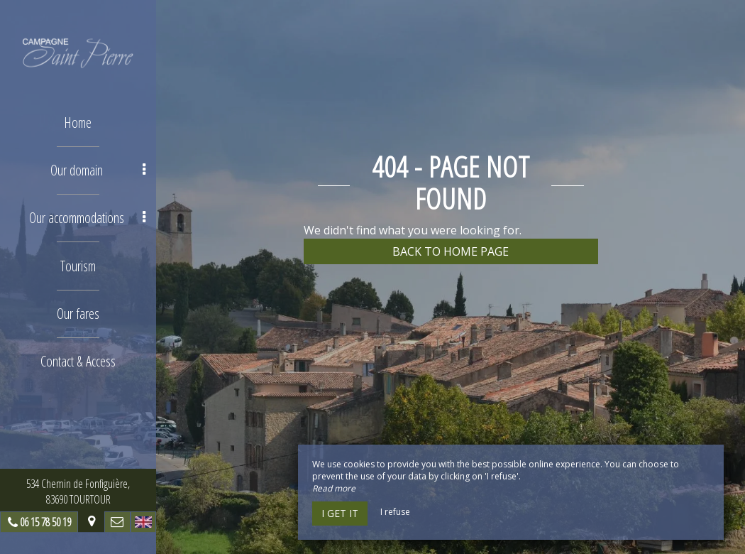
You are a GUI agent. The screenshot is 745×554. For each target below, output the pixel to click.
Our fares (78, 312)
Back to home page (450, 251)
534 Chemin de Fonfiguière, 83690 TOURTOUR (78, 491)
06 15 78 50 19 (45, 522)
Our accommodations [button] (87, 217)
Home (78, 122)
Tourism (78, 265)
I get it (339, 513)
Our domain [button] (97, 170)
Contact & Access (78, 360)
